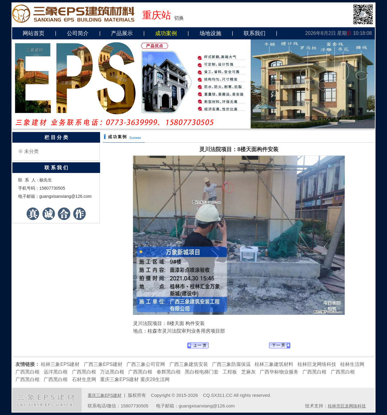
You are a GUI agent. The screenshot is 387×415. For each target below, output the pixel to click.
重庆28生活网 (155, 379)
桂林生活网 (352, 364)
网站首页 (33, 33)
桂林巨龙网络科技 (317, 364)
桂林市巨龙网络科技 (347, 405)
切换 (179, 18)
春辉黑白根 (169, 371)
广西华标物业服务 (279, 371)
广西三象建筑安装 (188, 364)
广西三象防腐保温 (231, 364)
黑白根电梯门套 (202, 371)
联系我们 (254, 33)
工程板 (230, 371)
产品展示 (122, 33)
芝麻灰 (248, 371)
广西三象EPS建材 (103, 364)
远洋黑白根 (56, 371)
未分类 (31, 151)
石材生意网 (84, 379)
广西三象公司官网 (145, 364)
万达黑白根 (112, 371)
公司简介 (78, 33)
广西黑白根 (27, 371)
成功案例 (166, 33)
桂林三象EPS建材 (60, 364)
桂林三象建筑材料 (274, 364)
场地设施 (210, 33)
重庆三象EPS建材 (119, 379)
